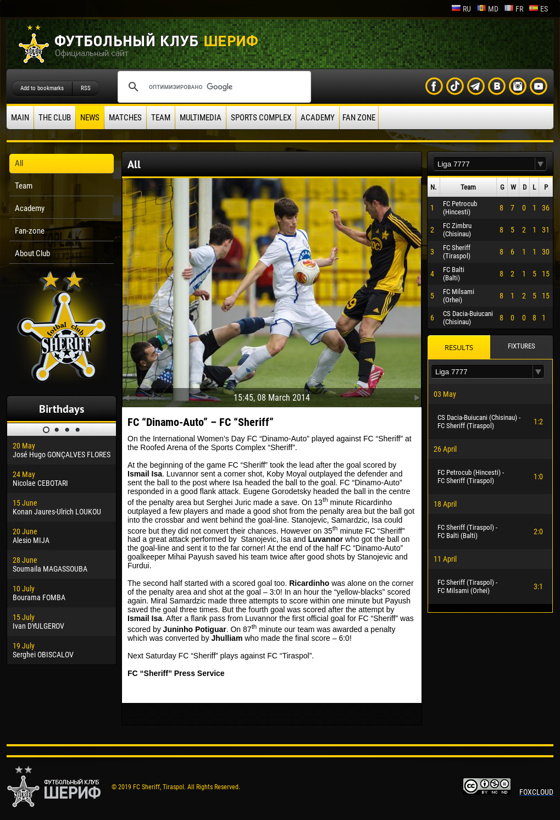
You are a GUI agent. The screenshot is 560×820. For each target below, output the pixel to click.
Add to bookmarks (42, 88)
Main (20, 118)
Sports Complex (261, 118)
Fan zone (358, 118)
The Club (54, 118)
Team (160, 118)
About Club (32, 253)
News (89, 118)
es (538, 8)
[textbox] (484, 164)
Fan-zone (30, 231)
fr (513, 8)
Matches (125, 118)
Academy (318, 118)
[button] (541, 164)
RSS (86, 88)
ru (461, 8)
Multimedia (200, 118)
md (487, 8)
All (19, 163)
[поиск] (212, 86)
